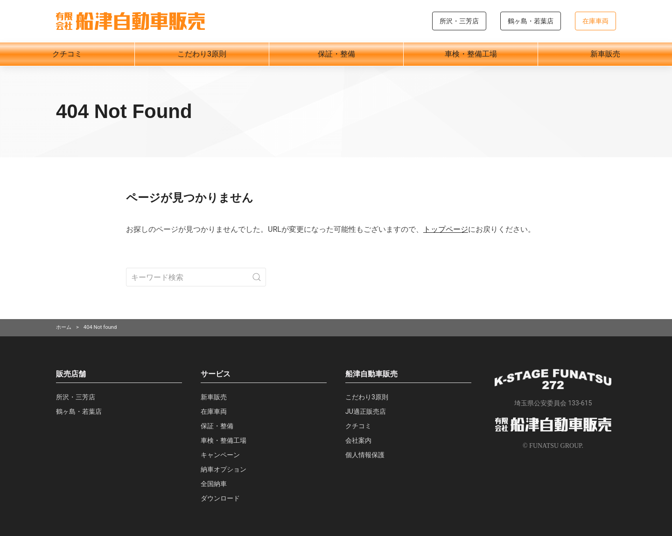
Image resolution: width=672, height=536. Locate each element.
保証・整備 (336, 53)
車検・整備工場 (471, 53)
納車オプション (223, 469)
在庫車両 (595, 21)
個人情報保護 (365, 455)
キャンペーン (220, 455)
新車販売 (605, 53)
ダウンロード (220, 498)
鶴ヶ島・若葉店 (530, 21)
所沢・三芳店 (459, 21)
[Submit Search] (256, 277)
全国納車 (214, 483)
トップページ (445, 229)
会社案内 (358, 440)
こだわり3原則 (201, 53)
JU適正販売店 (365, 411)
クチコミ (67, 53)
